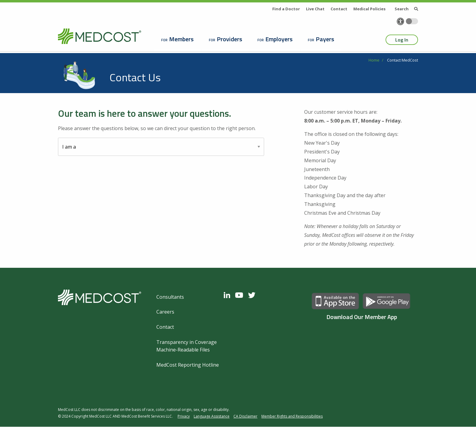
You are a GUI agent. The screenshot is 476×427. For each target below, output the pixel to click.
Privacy (184, 416)
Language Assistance (211, 416)
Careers (165, 311)
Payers (325, 39)
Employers (279, 39)
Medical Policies (369, 9)
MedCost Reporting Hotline (187, 364)
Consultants (170, 297)
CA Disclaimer (245, 416)
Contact (339, 9)
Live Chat (315, 9)
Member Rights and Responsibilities (292, 416)
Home (374, 60)
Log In (401, 39)
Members (181, 39)
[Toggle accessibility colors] (412, 21)
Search (406, 9)
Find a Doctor (286, 9)
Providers (229, 39)
